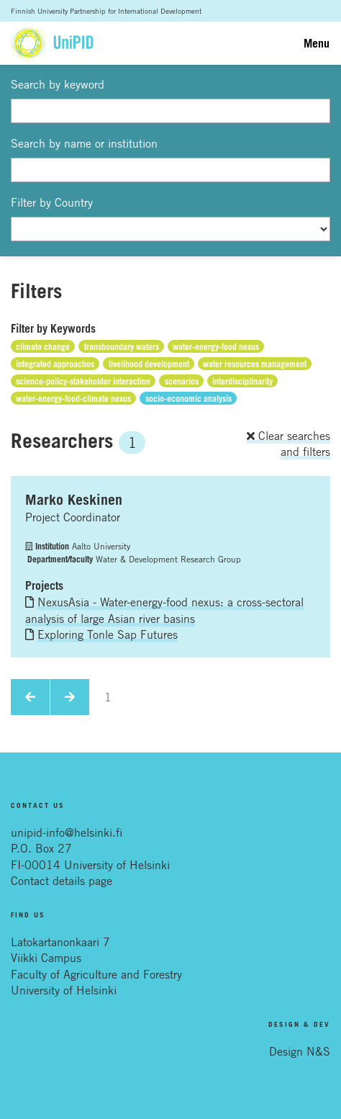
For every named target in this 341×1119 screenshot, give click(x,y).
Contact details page (61, 880)
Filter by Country (52, 202)
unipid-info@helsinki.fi (66, 832)
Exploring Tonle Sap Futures (107, 634)
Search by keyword (57, 84)
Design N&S (299, 1051)
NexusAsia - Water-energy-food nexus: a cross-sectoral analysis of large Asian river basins (164, 610)
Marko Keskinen (73, 499)
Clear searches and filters (288, 443)
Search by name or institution (84, 143)
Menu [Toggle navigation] (316, 43)
